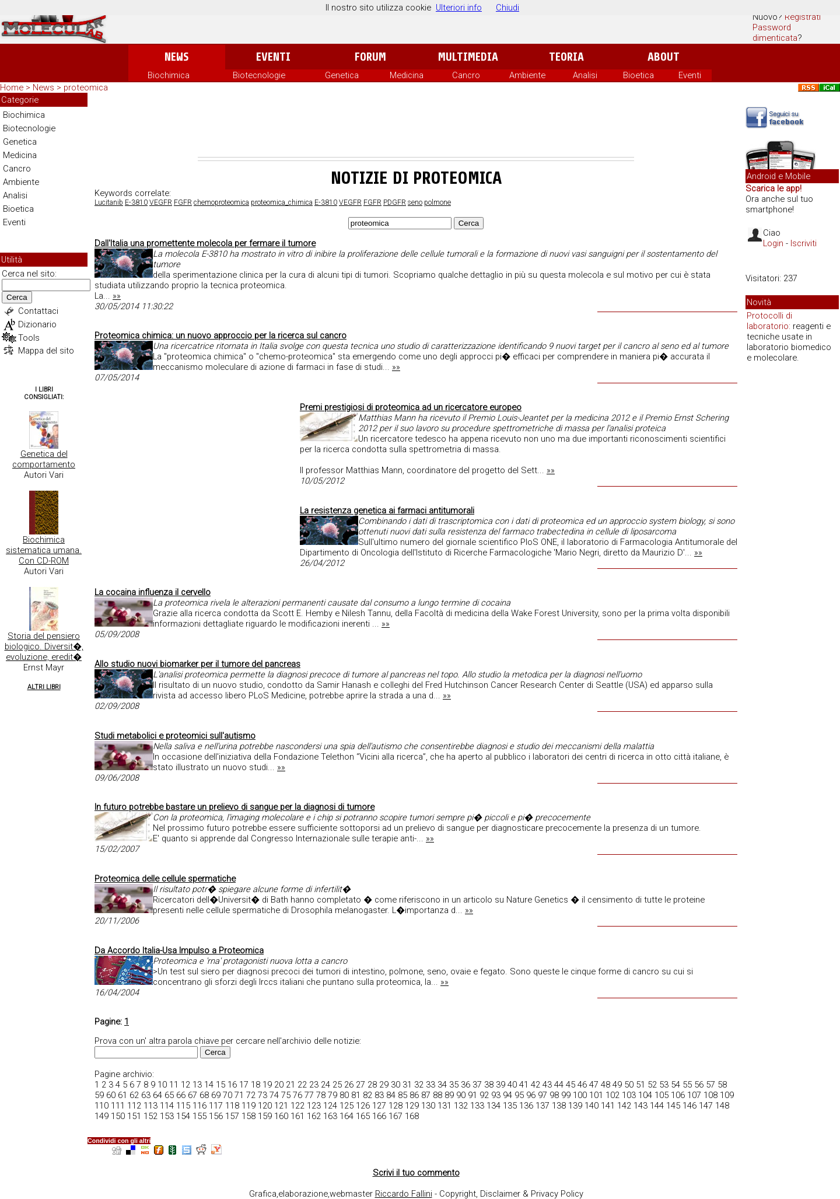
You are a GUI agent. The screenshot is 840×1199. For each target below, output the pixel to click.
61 (122, 1095)
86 (414, 1095)
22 (302, 1084)
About (664, 57)
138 (559, 1105)
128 (395, 1105)
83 (379, 1095)
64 (157, 1095)
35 (454, 1084)
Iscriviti (803, 243)
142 (624, 1105)
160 (281, 1116)
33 (430, 1084)
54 (675, 1084)
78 (321, 1095)
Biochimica (169, 75)
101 (596, 1095)
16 (232, 1084)
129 (412, 1105)
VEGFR (160, 202)
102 (613, 1095)
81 (355, 1095)
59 (99, 1095)
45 (570, 1084)
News (176, 57)
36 (465, 1084)
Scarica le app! (774, 188)
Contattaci (38, 311)
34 (442, 1084)
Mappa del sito (46, 350)
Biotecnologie (259, 75)
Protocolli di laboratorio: (769, 320)
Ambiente (527, 75)
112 (134, 1105)
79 (332, 1095)
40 (512, 1084)
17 (244, 1084)
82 (367, 1095)
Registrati (803, 17)
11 (173, 1084)
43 (547, 1084)
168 (412, 1116)
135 (510, 1105)
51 (640, 1084)
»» (117, 296)
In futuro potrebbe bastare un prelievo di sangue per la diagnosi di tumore (234, 807)
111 (118, 1105)
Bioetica (638, 75)
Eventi (273, 57)
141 (608, 1105)
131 (445, 1105)
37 (477, 1084)
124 (330, 1105)
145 (673, 1105)
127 (379, 1105)
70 (227, 1095)
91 (472, 1095)
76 (297, 1095)
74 (274, 1095)
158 (249, 1116)
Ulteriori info (459, 7)
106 (678, 1095)
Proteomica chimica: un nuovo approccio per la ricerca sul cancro (220, 335)
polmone (437, 202)
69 (215, 1095)
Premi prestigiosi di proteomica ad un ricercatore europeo (411, 407)
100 (580, 1095)
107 (694, 1095)
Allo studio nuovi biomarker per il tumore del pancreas (197, 664)
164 (347, 1116)
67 (192, 1095)
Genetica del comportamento (43, 459)
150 (118, 1116)
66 (181, 1095)
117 (216, 1105)
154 (183, 1116)
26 (349, 1084)
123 (314, 1105)
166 (379, 1116)
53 (663, 1084)
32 (419, 1084)
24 (325, 1084)
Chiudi (507, 7)
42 (535, 1084)
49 (617, 1084)
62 (134, 1095)
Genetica (342, 75)
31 (407, 1084)
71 (239, 1095)
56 (699, 1084)
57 (710, 1084)
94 (507, 1095)
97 (542, 1095)
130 (428, 1105)
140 (591, 1105)
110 (101, 1105)
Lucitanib (108, 202)
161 (297, 1116)
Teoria (566, 57)
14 (209, 1084)
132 (461, 1105)
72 (251, 1095)
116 (199, 1105)
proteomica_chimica (282, 202)
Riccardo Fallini (403, 1193)
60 (111, 1095)
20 (279, 1084)
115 (183, 1105)
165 (363, 1116)
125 (347, 1105)
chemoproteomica (221, 202)
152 (151, 1116)
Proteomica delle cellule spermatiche (165, 878)
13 (197, 1084)
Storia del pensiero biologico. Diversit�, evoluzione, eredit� (44, 646)
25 (337, 1084)
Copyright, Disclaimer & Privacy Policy (511, 1193)
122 (297, 1105)
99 (565, 1095)
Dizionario (37, 324)
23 (313, 1084)
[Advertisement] (416, 125)
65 (169, 1095)
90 (461, 1095)
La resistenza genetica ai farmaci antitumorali (387, 510)
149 (101, 1116)
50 (629, 1084)
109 (727, 1095)
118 (232, 1105)
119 (249, 1105)
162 (314, 1116)
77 (309, 1095)
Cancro (466, 75)
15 (220, 1084)
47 (593, 1084)
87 (425, 1095)
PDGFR (394, 202)
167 (395, 1116)
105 (661, 1095)
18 (255, 1084)
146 (689, 1105)
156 (216, 1116)
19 (267, 1084)
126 (363, 1105)
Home (11, 87)
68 (204, 1095)
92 (484, 1095)
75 (285, 1095)
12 (185, 1084)
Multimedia (468, 57)
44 (559, 1084)
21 (290, 1084)
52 (652, 1084)
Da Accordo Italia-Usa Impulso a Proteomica (179, 950)
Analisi (585, 75)
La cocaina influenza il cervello (152, 592)
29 (383, 1084)
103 (629, 1095)
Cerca (16, 297)
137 (543, 1105)
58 (722, 1084)
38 (489, 1084)
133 (477, 1105)
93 (496, 1095)
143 (641, 1105)
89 (449, 1095)
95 (519, 1095)
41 (523, 1084)
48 (605, 1084)
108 (711, 1095)
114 (167, 1105)
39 (500, 1084)
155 (199, 1116)
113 (151, 1105)
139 (575, 1105)
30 (395, 1084)
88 (437, 1095)
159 (265, 1116)
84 (391, 1095)
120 (265, 1105)
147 (706, 1105)
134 (494, 1105)
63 (145, 1095)
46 (582, 1084)
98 (554, 1095)
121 (281, 1105)
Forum (370, 57)
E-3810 (136, 202)
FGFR (183, 202)
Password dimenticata (774, 32)
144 (657, 1105)
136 (526, 1105)
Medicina (407, 75)
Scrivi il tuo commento (416, 1172)
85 (402, 1095)
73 (262, 1095)
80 (344, 1095)
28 (372, 1084)
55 (687, 1084)
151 (134, 1116)
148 (722, 1105)
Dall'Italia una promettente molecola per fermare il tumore (205, 243)
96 (531, 1095)
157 (232, 1116)
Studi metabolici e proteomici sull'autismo (175, 735)
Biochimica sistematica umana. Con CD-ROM (44, 550)
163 (330, 1116)
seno (415, 202)
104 (645, 1095)
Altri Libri (44, 687)
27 (360, 1084)
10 (162, 1084)
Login (773, 243)
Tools (29, 338)
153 (167, 1116)
